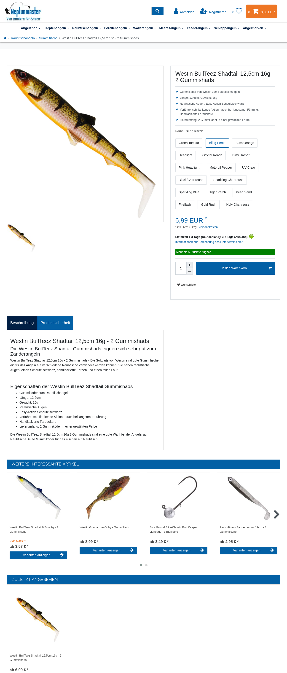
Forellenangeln (117, 28)
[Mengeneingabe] (180, 268)
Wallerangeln (144, 28)
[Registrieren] (213, 11)
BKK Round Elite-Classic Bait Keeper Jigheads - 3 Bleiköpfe (173, 529)
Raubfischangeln (86, 28)
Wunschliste (186, 284)
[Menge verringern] (189, 271)
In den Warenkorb (246, 268)
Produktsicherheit (55, 323)
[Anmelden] (184, 11)
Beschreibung (22, 323)
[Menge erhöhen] (189, 265)
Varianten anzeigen (43, 555)
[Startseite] (5, 38)
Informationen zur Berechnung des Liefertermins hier (209, 242)
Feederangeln (199, 28)
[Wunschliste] (237, 11)
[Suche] (157, 11)
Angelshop (30, 28)
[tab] (22, 323)
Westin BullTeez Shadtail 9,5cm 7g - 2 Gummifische (34, 529)
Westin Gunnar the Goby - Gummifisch (104, 527)
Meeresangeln (171, 28)
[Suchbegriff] (101, 11)
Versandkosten (208, 227)
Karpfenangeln (56, 28)
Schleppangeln (227, 28)
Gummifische (48, 38)
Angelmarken (254, 28)
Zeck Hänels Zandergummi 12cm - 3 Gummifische (243, 529)
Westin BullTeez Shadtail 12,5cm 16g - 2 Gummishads (35, 658)
